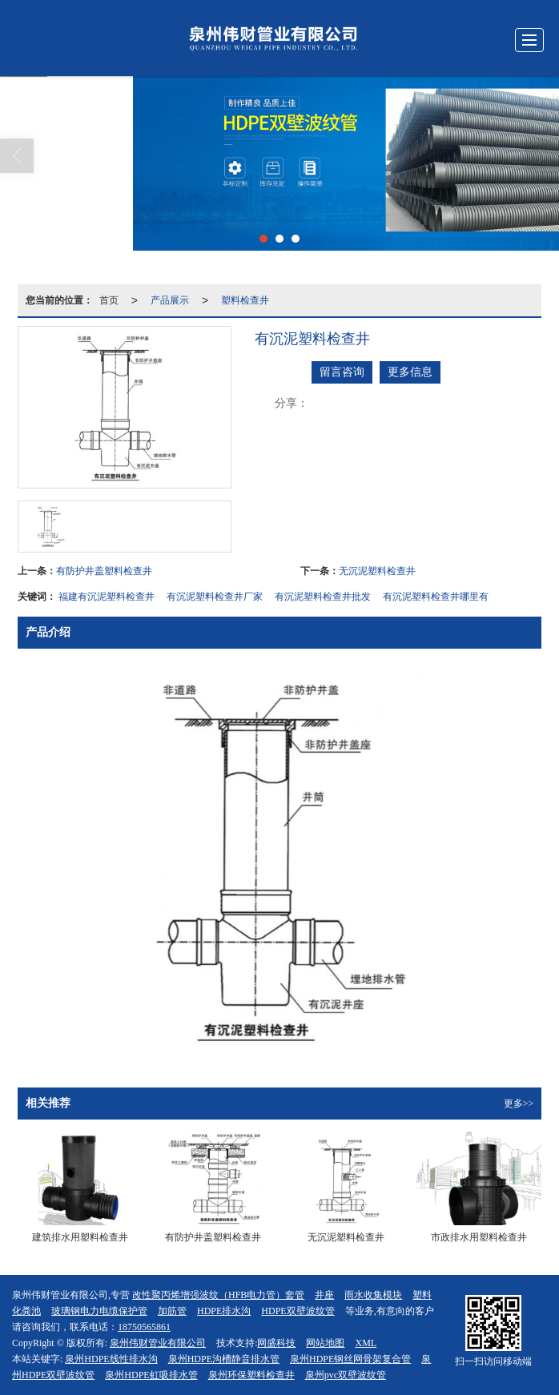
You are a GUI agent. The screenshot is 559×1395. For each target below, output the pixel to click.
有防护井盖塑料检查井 (104, 571)
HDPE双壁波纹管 (297, 1311)
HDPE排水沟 (224, 1311)
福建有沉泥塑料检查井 (106, 596)
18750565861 (144, 1327)
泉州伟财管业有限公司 (158, 1343)
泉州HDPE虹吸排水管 (151, 1375)
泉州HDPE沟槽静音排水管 (224, 1359)
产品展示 (170, 300)
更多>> (519, 1103)
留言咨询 (342, 372)
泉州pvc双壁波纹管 (345, 1375)
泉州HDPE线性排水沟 (111, 1359)
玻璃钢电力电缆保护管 (99, 1311)
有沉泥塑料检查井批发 (323, 596)
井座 (324, 1295)
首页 (109, 300)
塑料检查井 (245, 300)
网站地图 (325, 1343)
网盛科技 (276, 1343)
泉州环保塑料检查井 (251, 1375)
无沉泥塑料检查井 (377, 571)
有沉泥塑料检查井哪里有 (436, 596)
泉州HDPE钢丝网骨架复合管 (350, 1359)
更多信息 (410, 372)
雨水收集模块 (373, 1295)
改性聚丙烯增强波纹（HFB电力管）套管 (218, 1295)
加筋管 (172, 1311)
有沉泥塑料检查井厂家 (215, 596)
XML (365, 1343)
